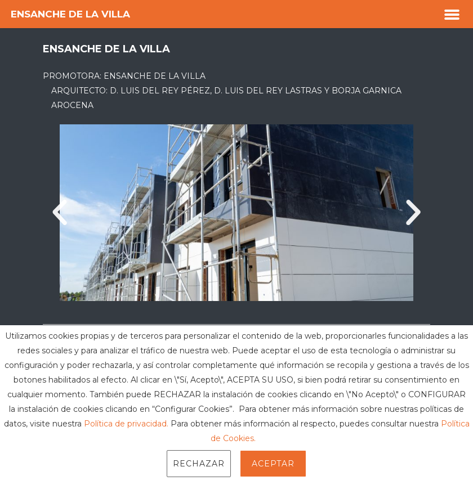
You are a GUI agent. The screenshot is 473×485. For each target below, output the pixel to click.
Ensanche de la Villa (70, 14)
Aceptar (273, 464)
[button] (452, 14)
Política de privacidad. (126, 424)
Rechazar (199, 464)
